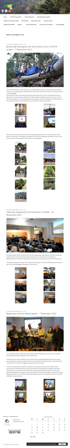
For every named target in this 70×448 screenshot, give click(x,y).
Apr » (34, 436)
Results (20, 24)
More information (53, 444)
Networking (25, 20)
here (19, 264)
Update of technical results (11, 20)
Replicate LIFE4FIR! (9, 24)
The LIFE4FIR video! (31, 24)
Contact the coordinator (46, 24)
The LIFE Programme (16, 17)
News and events (36, 20)
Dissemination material (43, 17)
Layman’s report (48, 20)
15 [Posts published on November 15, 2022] (37, 427)
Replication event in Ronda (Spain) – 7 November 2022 (31, 313)
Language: (60, 24)
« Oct (31, 436)
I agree (62, 444)
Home (5, 17)
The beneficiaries (29, 17)
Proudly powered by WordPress (11, 444)
